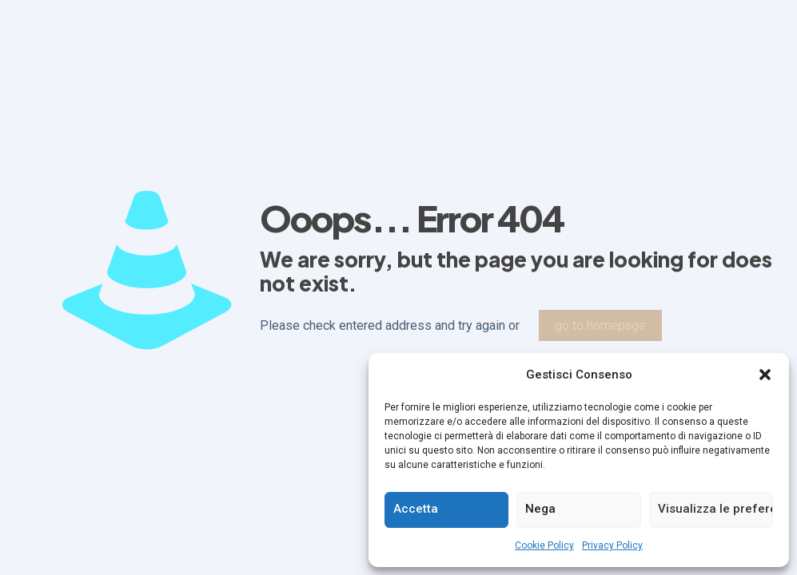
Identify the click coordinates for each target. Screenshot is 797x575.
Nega (540, 509)
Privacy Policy (612, 545)
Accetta (415, 509)
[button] (765, 375)
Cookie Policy (544, 545)
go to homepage (600, 325)
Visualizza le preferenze (715, 509)
